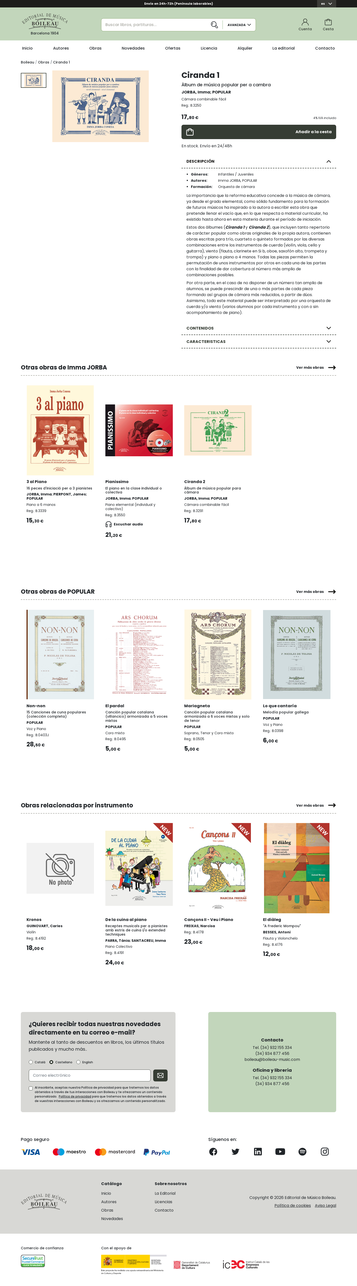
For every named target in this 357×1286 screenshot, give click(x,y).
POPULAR (221, 92)
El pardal (115, 705)
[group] (100, 106)
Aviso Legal (325, 1205)
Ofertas (172, 48)
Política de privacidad (75, 1096)
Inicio (27, 48)
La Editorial (165, 1193)
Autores (61, 48)
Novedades (133, 48)
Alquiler (245, 48)
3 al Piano (37, 481)
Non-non (36, 705)
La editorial (283, 48)
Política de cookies (292, 1205)
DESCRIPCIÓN (200, 161)
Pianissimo (117, 481)
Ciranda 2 (195, 481)
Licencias (163, 1201)
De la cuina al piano (126, 918)
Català (40, 1061)
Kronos (34, 918)
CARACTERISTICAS (206, 341)
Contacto (325, 48)
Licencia (209, 48)
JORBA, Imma (195, 92)
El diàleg (272, 918)
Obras (95, 48)
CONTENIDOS (200, 328)
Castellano (63, 1061)
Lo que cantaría (280, 705)
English (87, 1061)
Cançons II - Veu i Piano (209, 918)
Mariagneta (197, 705)
